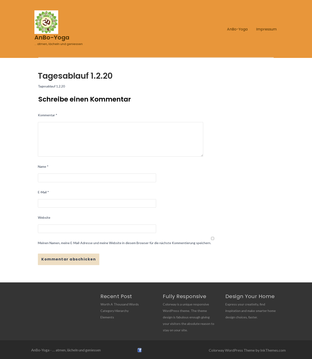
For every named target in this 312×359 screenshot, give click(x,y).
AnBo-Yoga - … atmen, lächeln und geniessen (66, 350)
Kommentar (47, 115)
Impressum (266, 29)
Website (44, 217)
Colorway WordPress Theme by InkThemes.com (247, 350)
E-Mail (43, 192)
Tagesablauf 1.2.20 (51, 86)
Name (43, 166)
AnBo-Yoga (237, 29)
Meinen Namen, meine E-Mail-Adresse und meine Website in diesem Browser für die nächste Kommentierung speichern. (124, 243)
